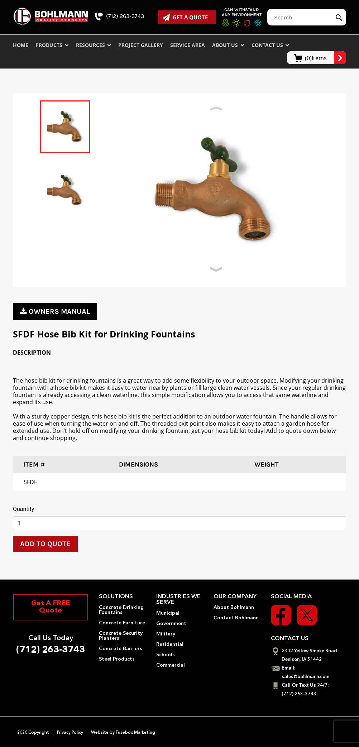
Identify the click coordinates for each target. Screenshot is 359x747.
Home (20, 45)
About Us (228, 45)
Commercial (170, 665)
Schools (165, 654)
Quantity (23, 509)
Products (52, 45)
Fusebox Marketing (135, 733)
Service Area (187, 45)
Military (165, 634)
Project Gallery (140, 45)
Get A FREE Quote (50, 607)
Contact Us (270, 45)
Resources (93, 45)
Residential (169, 644)
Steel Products (117, 659)
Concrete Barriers (120, 648)
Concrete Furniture (122, 622)
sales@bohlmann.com (305, 677)
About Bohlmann (234, 607)
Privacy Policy (70, 733)
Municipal (168, 613)
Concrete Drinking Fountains (121, 610)
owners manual (55, 311)
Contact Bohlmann (236, 617)
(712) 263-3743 (119, 16)
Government (171, 623)
